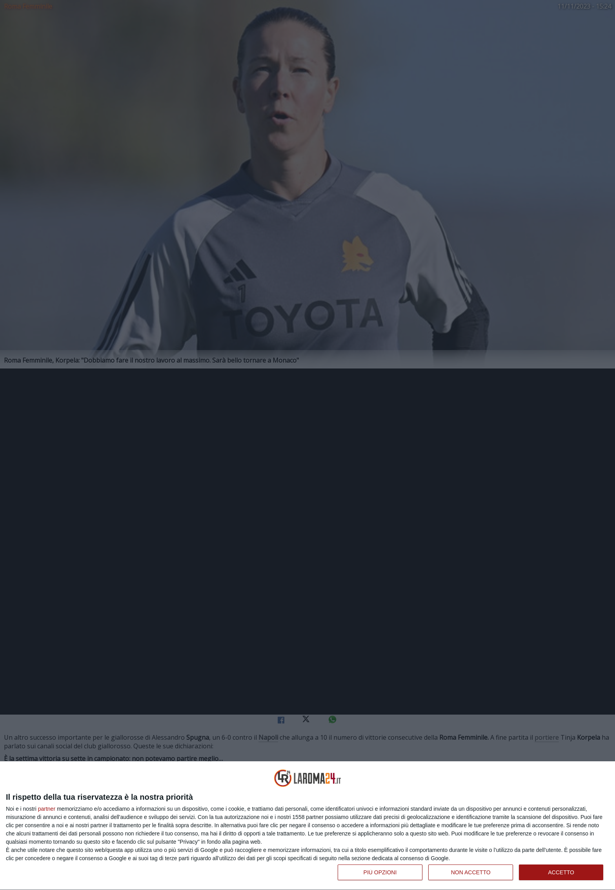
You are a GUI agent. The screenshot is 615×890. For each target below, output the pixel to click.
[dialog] (307, 826)
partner (46, 809)
